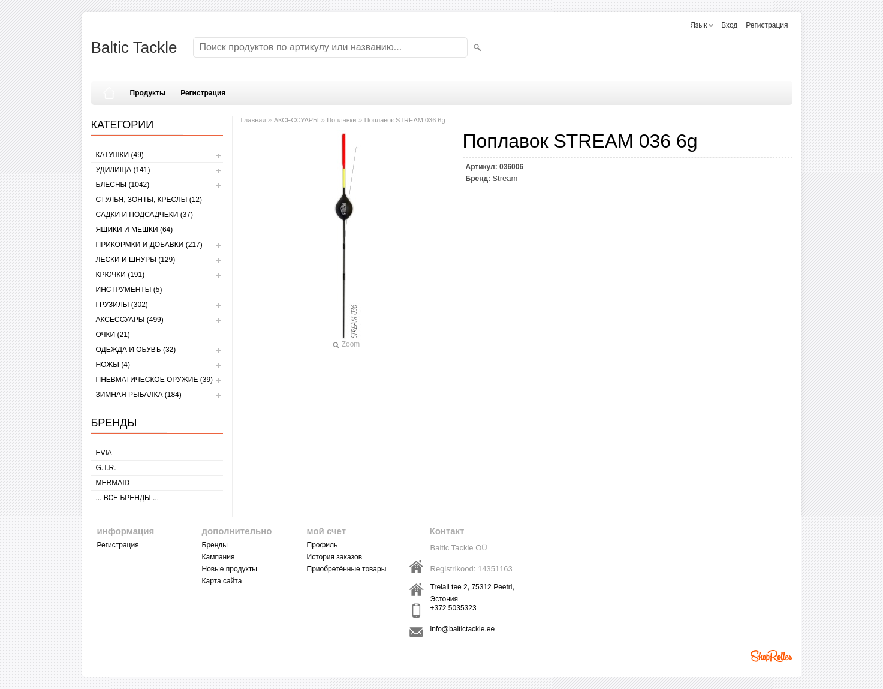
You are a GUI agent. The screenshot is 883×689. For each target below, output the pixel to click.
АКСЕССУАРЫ (296, 120)
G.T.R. (106, 468)
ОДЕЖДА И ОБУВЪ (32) (136, 349)
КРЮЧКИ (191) (120, 274)
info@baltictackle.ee (462, 629)
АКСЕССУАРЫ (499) (130, 319)
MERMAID (113, 483)
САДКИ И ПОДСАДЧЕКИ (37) (144, 214)
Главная (253, 120)
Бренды (215, 545)
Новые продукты (229, 569)
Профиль (322, 545)
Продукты (148, 93)
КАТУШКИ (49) (120, 155)
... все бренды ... (127, 498)
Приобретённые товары (347, 569)
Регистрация (767, 25)
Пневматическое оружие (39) (154, 379)
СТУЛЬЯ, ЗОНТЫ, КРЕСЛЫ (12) (149, 199)
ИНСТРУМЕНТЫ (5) (129, 289)
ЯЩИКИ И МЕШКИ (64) (134, 229)
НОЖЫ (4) (113, 364)
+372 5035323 (453, 608)
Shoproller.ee (771, 656)
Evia (104, 453)
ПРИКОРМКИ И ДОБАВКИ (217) (149, 244)
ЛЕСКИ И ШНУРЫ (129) (136, 259)
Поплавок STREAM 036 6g (404, 120)
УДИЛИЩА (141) (123, 170)
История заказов (335, 557)
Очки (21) (113, 334)
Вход (729, 25)
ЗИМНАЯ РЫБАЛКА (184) (139, 394)
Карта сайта (222, 581)
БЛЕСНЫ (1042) (123, 184)
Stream (504, 178)
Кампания (218, 557)
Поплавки (341, 120)
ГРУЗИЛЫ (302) (122, 304)
